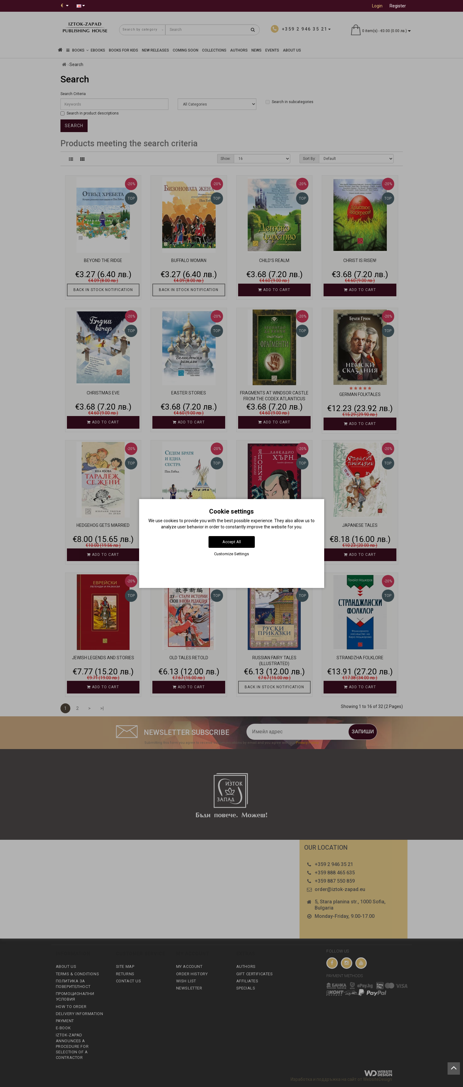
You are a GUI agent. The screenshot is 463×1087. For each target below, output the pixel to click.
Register (398, 5)
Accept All (231, 541)
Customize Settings (231, 554)
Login (377, 5)
